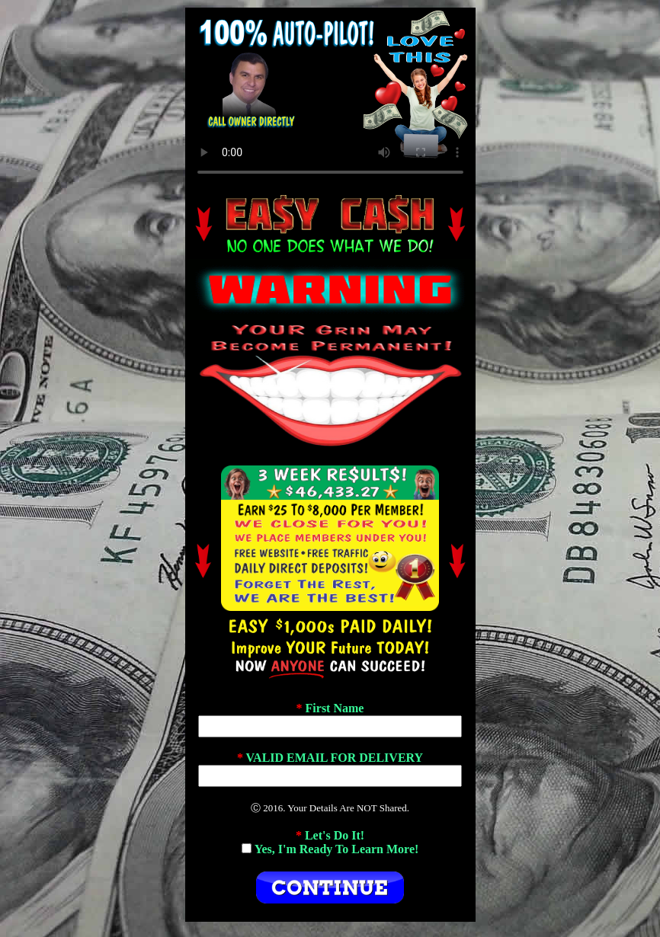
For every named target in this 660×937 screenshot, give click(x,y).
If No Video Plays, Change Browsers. (330, 98)
